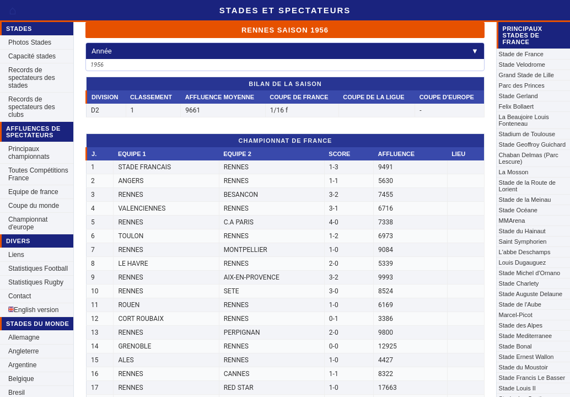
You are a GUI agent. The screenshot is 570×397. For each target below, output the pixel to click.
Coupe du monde (33, 206)
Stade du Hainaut (522, 231)
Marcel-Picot (516, 315)
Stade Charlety (519, 283)
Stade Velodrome (522, 64)
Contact (19, 296)
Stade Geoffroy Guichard (532, 144)
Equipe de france (33, 192)
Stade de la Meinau (525, 199)
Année (285, 51)
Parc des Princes (522, 85)
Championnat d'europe (27, 223)
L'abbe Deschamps (525, 252)
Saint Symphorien (523, 241)
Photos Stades (29, 42)
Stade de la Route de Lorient (527, 185)
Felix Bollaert (516, 106)
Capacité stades (32, 56)
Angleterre (23, 351)
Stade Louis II (517, 388)
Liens (16, 255)
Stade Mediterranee (525, 335)
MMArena (512, 220)
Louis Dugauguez (522, 262)
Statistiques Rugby (35, 282)
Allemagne (24, 337)
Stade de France (521, 54)
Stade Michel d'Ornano (530, 273)
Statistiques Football (38, 268)
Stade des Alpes (521, 325)
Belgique (21, 379)
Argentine (22, 365)
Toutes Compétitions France (38, 174)
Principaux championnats (29, 152)
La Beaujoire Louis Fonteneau (524, 120)
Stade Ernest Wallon (526, 356)
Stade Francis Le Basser (532, 377)
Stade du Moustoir (523, 367)
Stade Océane (518, 210)
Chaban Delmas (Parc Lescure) (528, 158)
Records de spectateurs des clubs (31, 107)
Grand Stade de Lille (526, 75)
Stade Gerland (518, 96)
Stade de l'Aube (520, 304)
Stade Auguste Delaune (531, 294)
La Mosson (514, 172)
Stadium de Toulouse (527, 134)
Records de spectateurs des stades (31, 77)
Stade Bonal (515, 346)
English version (33, 310)
